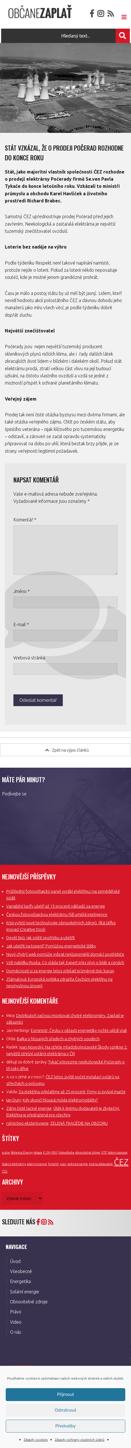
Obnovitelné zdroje (29, 1301)
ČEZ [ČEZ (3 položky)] (121, 1162)
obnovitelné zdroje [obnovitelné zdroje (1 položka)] (87, 1152)
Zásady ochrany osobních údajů (79, 1439)
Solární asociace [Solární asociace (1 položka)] (118, 1152)
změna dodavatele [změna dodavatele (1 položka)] (101, 1164)
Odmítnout (65, 1410)
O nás (15, 1332)
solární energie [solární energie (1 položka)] (37, 1164)
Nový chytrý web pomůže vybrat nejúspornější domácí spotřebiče (65, 954)
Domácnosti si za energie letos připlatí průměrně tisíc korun (60, 971)
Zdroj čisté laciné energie (29, 1108)
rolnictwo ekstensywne (27, 1123)
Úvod (15, 1261)
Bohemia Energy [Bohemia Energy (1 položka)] (22, 1152)
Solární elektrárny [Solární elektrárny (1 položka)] (14, 1164)
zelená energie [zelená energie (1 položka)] (77, 1164)
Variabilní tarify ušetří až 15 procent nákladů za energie (55, 906)
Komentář (24, 519)
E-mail (21, 624)
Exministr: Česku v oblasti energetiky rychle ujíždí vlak (79, 1030)
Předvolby (65, 1426)
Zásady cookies (36, 1439)
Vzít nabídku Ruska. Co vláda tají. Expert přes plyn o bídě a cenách (65, 962)
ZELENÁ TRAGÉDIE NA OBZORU (79, 1123)
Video (15, 1322)
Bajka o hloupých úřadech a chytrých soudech (58, 1039)
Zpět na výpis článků (67, 750)
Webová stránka (29, 657)
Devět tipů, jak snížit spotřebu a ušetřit (40, 937)
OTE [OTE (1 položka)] (104, 1152)
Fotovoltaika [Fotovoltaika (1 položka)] (66, 1152)
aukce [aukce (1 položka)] (6, 1152)
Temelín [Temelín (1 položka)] (53, 1164)
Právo (15, 1311)
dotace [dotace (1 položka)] (38, 1152)
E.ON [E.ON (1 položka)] (47, 1152)
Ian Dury (13, 1100)
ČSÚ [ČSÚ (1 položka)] (4, 1171)
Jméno (21, 591)
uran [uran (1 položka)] (63, 1164)
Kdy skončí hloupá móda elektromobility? (60, 1100)
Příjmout (65, 1394)
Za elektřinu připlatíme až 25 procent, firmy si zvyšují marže (72, 1092)
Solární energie (24, 1291)
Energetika (20, 1281)
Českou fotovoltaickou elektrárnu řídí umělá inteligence (56, 914)
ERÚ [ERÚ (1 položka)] (54, 1152)
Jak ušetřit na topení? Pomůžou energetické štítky (51, 946)
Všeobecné (21, 1271)
